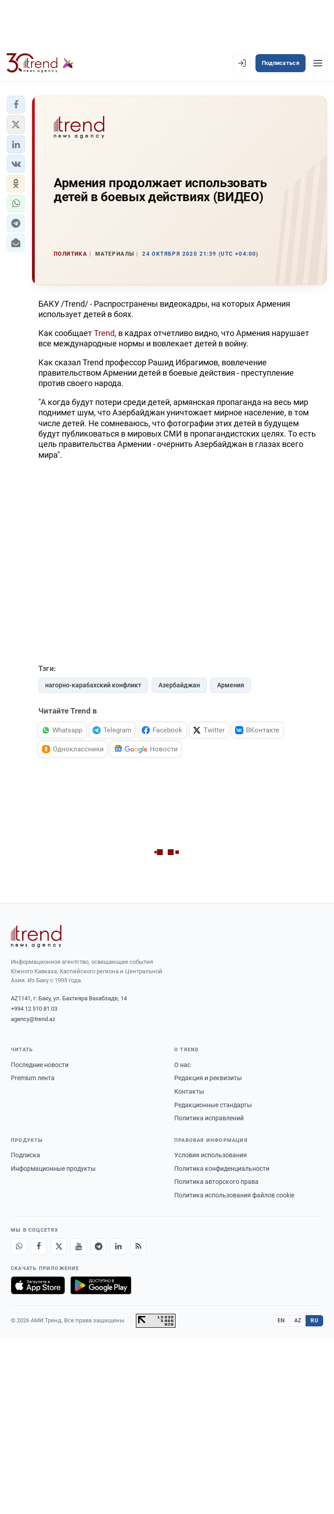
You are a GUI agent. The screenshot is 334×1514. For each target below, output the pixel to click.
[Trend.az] (40, 63)
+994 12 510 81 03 (34, 1008)
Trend (104, 333)
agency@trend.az (33, 1019)
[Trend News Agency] (36, 936)
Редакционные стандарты (213, 1105)
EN (281, 1320)
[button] (15, 104)
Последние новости (40, 1064)
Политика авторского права (216, 1181)
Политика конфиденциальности (221, 1168)
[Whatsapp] (19, 1246)
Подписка (25, 1155)
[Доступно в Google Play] (100, 1285)
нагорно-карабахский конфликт (93, 685)
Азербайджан (179, 685)
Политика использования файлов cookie (234, 1195)
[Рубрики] (317, 63)
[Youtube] (78, 1246)
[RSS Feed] (138, 1246)
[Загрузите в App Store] (38, 1285)
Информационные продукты (53, 1168)
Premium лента (33, 1077)
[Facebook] (39, 1246)
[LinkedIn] (118, 1246)
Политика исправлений (209, 1118)
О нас (182, 1064)
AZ (298, 1320)
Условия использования (210, 1155)
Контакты (189, 1091)
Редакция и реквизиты (208, 1077)
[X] (59, 1246)
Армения (230, 685)
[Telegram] (98, 1246)
